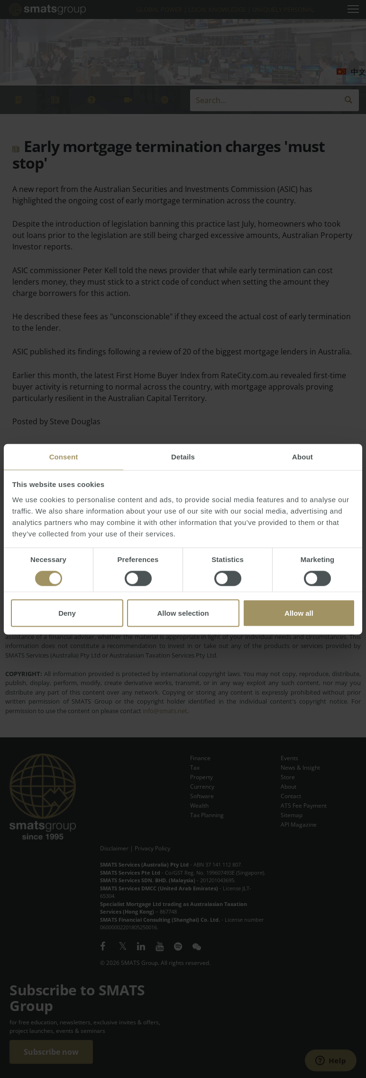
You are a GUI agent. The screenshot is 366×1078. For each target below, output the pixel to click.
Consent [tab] (63, 456)
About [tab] (302, 456)
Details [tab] (183, 456)
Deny (67, 613)
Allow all (298, 613)
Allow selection (183, 613)
